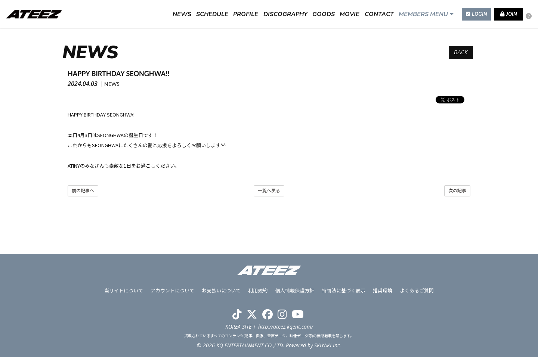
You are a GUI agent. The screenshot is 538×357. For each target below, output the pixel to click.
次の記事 (457, 190)
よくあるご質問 (417, 291)
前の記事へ (83, 190)
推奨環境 (382, 291)
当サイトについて (124, 291)
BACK (461, 52)
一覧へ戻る (269, 190)
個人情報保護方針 (294, 291)
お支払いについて (221, 291)
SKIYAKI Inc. (327, 345)
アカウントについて (173, 291)
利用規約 (258, 291)
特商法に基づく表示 (343, 291)
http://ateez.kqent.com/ (285, 326)
